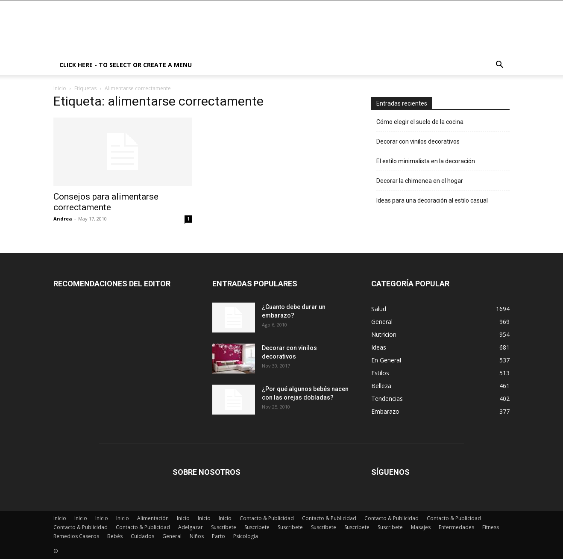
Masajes (421, 527)
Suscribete (223, 527)
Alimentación (153, 518)
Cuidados (142, 536)
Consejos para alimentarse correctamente (105, 201)
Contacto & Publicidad (267, 518)
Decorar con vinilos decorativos (418, 141)
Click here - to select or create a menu (125, 65)
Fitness (490, 527)
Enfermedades (456, 527)
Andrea (62, 218)
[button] (499, 66)
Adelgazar (190, 527)
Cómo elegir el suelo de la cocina (419, 121)
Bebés (115, 536)
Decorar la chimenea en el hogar (419, 180)
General (172, 536)
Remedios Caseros (76, 536)
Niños (197, 536)
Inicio (59, 88)
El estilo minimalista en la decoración (425, 161)
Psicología (245, 536)
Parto (218, 536)
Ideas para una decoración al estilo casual (432, 200)
